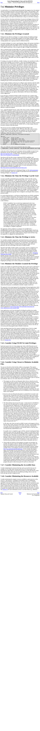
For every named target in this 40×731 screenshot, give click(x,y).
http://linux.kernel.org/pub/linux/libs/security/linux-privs (14, 170)
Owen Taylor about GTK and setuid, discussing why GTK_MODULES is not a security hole (17, 309)
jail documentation (33, 172)
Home (20, 495)
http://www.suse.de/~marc (7, 156)
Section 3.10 (14, 175)
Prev (2, 2)
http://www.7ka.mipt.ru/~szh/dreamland (10, 157)
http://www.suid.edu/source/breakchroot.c (13, 451)
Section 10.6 (8, 342)
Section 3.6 (5, 492)
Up (20, 496)
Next (38, 2)
